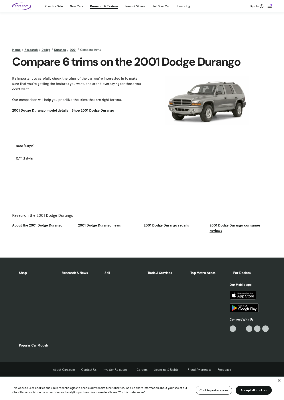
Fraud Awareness (199, 370)
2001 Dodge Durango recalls (166, 225)
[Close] (279, 380)
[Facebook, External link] (241, 328)
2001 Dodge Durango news (99, 225)
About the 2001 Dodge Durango (37, 225)
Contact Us (89, 370)
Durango (60, 50)
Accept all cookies (254, 390)
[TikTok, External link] (233, 328)
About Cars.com (64, 370)
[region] (142, 388)
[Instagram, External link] (257, 328)
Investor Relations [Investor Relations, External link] (116, 370)
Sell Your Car (161, 6)
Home (16, 50)
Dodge (45, 50)
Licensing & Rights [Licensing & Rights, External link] (167, 370)
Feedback (224, 370)
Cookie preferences (213, 390)
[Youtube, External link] (249, 328)
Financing (183, 6)
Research (31, 50)
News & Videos (135, 6)
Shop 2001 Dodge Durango (93, 110)
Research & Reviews (104, 6)
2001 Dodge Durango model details (40, 110)
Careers (142, 370)
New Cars (76, 6)
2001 (73, 50)
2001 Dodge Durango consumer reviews (235, 228)
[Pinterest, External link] (265, 328)
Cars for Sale (54, 6)
